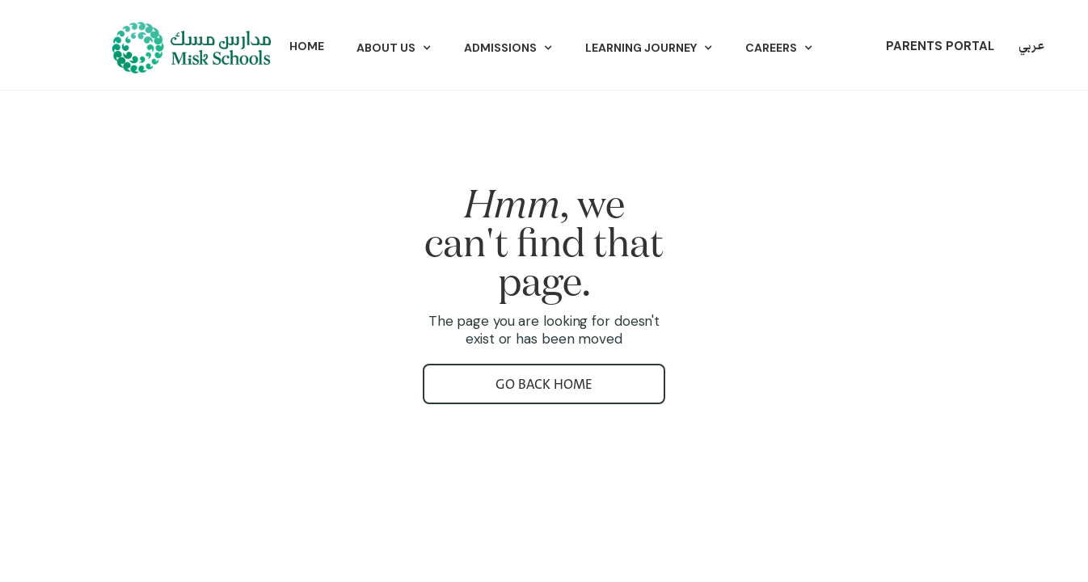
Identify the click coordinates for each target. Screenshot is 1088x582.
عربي (1031, 46)
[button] (394, 47)
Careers (771, 47)
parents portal (940, 46)
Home (306, 46)
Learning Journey (641, 47)
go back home (544, 384)
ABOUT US (385, 47)
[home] (190, 48)
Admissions (500, 47)
